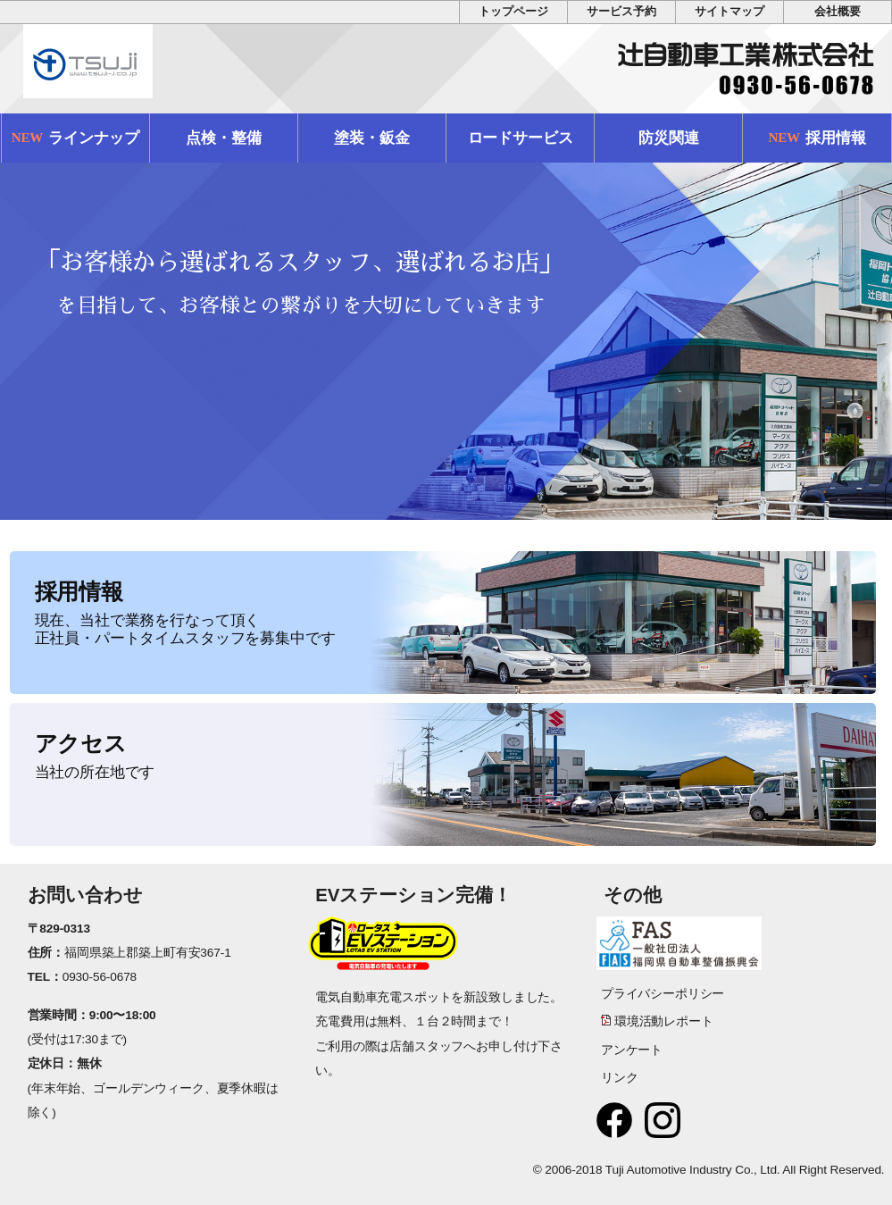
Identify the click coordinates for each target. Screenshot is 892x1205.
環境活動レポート (663, 1021)
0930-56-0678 (100, 976)
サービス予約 (621, 11)
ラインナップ (75, 138)
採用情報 (817, 138)
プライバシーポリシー (662, 993)
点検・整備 (223, 138)
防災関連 (668, 138)
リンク (619, 1077)
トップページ (513, 11)
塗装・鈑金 (371, 138)
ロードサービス (520, 138)
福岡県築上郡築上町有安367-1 (147, 952)
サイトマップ (729, 11)
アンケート (632, 1050)
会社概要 (837, 11)
